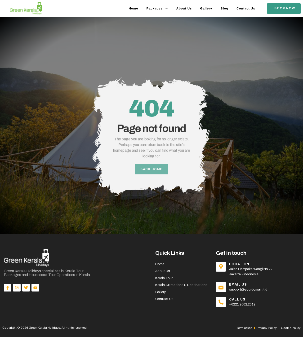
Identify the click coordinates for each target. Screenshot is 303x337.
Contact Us (245, 8)
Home (133, 8)
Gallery (206, 8)
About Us (184, 8)
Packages (157, 9)
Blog (224, 8)
